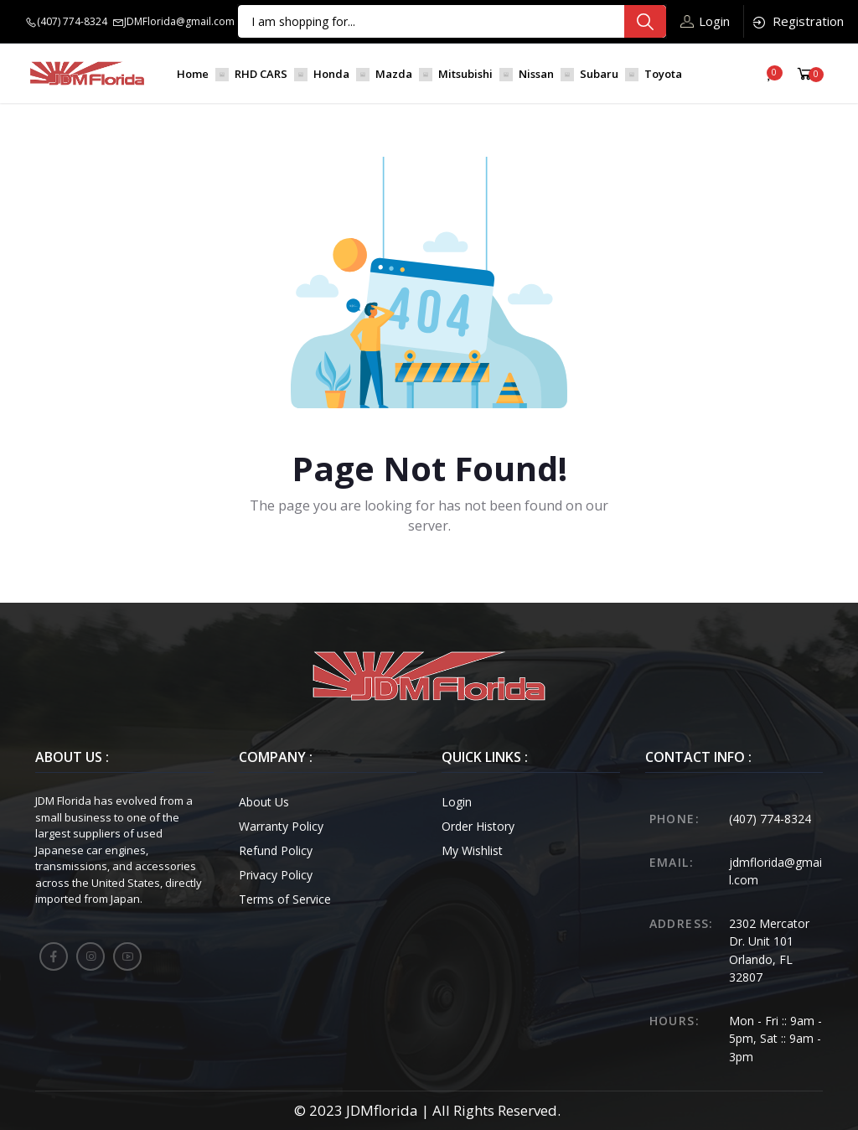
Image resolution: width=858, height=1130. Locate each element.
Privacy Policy (276, 875)
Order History (478, 826)
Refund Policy (276, 850)
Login (705, 21)
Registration (797, 21)
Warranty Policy (281, 826)
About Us (264, 802)
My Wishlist (472, 850)
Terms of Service (285, 899)
